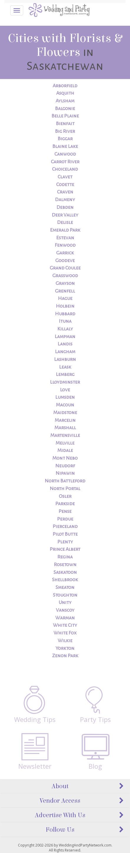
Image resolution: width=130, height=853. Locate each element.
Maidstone (65, 412)
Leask (65, 367)
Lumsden (65, 397)
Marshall (65, 427)
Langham (65, 351)
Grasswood (65, 275)
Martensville (65, 435)
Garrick (65, 253)
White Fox (65, 633)
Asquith (65, 93)
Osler (65, 496)
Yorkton (65, 648)
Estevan (65, 237)
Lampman (65, 336)
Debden (65, 207)
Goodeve (65, 260)
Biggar (65, 138)
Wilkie (65, 640)
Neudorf (65, 465)
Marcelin (65, 420)
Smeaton (65, 587)
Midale (65, 450)
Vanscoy (65, 610)
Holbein (65, 306)
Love (65, 389)
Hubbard (65, 313)
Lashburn (65, 359)
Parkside (65, 503)
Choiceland (65, 169)
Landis (65, 344)
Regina (65, 557)
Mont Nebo (65, 458)
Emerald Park (65, 230)
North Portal (65, 488)
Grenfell (65, 291)
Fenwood (65, 245)
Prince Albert (65, 549)
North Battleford (65, 481)
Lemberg (65, 374)
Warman (65, 618)
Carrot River (65, 161)
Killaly (65, 329)
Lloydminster (65, 382)
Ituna (65, 321)
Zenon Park (65, 655)
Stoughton (65, 595)
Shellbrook (65, 579)
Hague (65, 298)
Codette (65, 184)
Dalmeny (65, 199)
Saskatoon (65, 572)
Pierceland (65, 526)
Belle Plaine (65, 116)
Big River (65, 131)
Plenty (65, 542)
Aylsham (65, 101)
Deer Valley (65, 215)
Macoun (65, 405)
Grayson (65, 283)
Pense (65, 511)
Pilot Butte (65, 534)
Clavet (65, 177)
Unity (65, 602)
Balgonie (65, 108)
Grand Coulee (65, 268)
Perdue (65, 519)
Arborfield (65, 85)
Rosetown (65, 564)
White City (65, 625)
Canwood (65, 154)
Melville (65, 443)
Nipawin (65, 473)
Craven (65, 192)
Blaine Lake (65, 146)
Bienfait (65, 123)
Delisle (65, 222)
